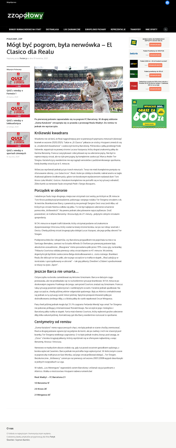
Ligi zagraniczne (72, 29)
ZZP (20, 39)
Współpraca (11, 2)
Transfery (135, 29)
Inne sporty (151, 29)
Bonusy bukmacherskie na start (25, 29)
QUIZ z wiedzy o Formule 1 (15, 92)
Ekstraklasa (52, 29)
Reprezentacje (118, 29)
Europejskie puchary (95, 29)
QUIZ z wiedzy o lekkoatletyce (15, 122)
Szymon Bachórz (22, 440)
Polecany (12, 39)
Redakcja (23, 58)
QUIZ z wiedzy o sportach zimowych (16, 152)
